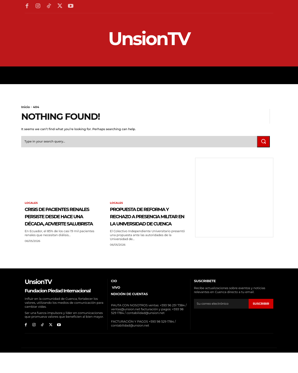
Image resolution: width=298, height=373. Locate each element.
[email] (221, 319)
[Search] (263, 142)
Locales (31, 204)
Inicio (25, 107)
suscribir (261, 319)
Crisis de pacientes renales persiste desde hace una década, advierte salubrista (57, 224)
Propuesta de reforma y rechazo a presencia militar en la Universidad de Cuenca (147, 224)
